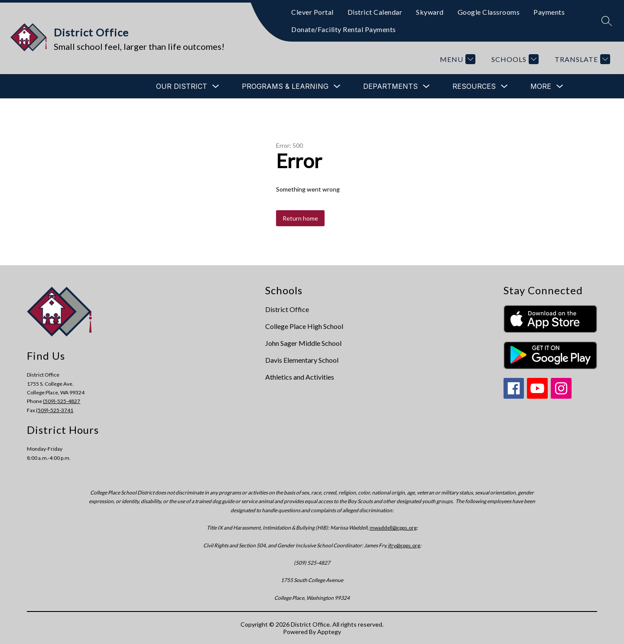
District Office (287, 309)
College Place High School (304, 326)
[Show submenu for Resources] (474, 86)
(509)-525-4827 (61, 401)
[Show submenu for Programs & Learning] (285, 86)
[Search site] (606, 21)
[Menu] (456, 59)
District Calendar (375, 12)
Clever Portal (312, 12)
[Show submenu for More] (540, 86)
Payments (549, 12)
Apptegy (329, 631)
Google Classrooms (489, 12)
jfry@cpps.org (404, 545)
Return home (300, 218)
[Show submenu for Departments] (390, 86)
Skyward (430, 12)
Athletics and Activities (299, 377)
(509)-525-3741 (54, 410)
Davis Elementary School (301, 360)
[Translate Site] (581, 59)
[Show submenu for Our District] (181, 86)
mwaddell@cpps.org (393, 527)
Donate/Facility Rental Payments (343, 29)
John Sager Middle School (303, 343)
